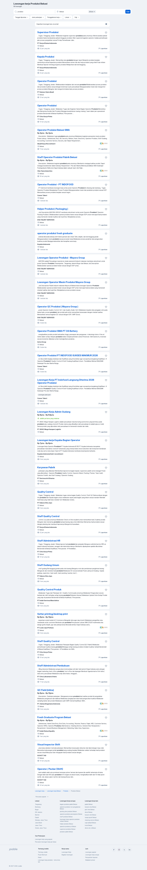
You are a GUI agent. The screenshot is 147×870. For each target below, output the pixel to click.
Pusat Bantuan (42, 855)
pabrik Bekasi (89, 804)
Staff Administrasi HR (48, 540)
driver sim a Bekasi (90, 828)
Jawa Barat (38, 822)
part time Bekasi (89, 809)
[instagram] (119, 850)
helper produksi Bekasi (66, 824)
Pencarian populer (42, 797)
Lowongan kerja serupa (92, 855)
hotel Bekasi (88, 825)
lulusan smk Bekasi (90, 815)
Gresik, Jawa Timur (40, 828)
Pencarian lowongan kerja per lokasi (45, 842)
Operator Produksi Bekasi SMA (53, 130)
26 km (92, 12)
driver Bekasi (88, 812)
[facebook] (114, 850)
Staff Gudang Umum (48, 565)
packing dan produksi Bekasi (68, 811)
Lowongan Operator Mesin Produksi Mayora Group (63, 282)
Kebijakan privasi (90, 860)
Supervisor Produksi (47, 32)
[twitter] (124, 850)
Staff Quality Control (48, 516)
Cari (127, 12)
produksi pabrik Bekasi (66, 832)
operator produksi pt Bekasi (68, 826)
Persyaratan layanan (91, 857)
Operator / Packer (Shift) (50, 769)
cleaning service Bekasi (92, 820)
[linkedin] (129, 850)
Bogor (37, 809)
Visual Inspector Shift (48, 744)
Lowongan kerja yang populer (43, 839)
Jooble (20, 866)
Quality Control (45, 491)
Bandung (37, 807)
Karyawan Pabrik (46, 467)
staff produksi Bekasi (66, 816)
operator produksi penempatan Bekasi (71, 814)
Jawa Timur (38, 825)
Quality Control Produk (49, 589)
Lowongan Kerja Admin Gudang (53, 411)
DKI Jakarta (38, 812)
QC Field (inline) (45, 690)
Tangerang (38, 804)
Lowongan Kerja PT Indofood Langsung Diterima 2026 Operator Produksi (65, 381)
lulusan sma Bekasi (90, 807)
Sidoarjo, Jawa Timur (41, 820)
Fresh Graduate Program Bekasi (54, 717)
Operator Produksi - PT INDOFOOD (55, 184)
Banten (37, 815)
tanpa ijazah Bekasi (90, 817)
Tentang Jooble (42, 852)
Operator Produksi (47, 81)
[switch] (106, 24)
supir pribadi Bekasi (90, 822)
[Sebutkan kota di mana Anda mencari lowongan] (76, 11)
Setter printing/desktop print (52, 614)
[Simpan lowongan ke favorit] (106, 33)
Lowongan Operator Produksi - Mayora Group (61, 257)
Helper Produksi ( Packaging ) (52, 209)
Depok (37, 817)
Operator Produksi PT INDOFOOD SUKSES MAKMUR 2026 (67, 355)
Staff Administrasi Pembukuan (53, 665)
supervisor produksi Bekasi (67, 829)
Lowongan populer (90, 852)
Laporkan (102, 48)
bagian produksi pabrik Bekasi (68, 804)
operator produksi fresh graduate (55, 233)
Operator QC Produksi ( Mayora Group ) (57, 306)
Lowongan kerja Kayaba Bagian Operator (58, 440)
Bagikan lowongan (67, 855)
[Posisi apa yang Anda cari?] (34, 11)
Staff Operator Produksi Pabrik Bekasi (57, 157)
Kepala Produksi (45, 56)
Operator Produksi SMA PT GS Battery (57, 331)
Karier (39, 857)
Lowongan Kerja (66, 852)
